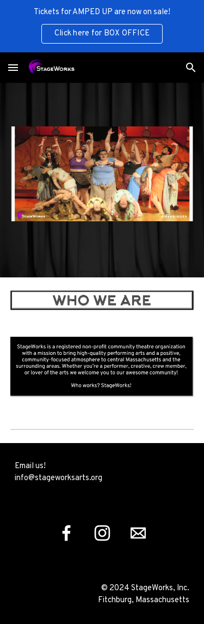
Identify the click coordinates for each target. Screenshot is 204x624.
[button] (13, 67)
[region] (102, 26)
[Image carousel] (102, 180)
